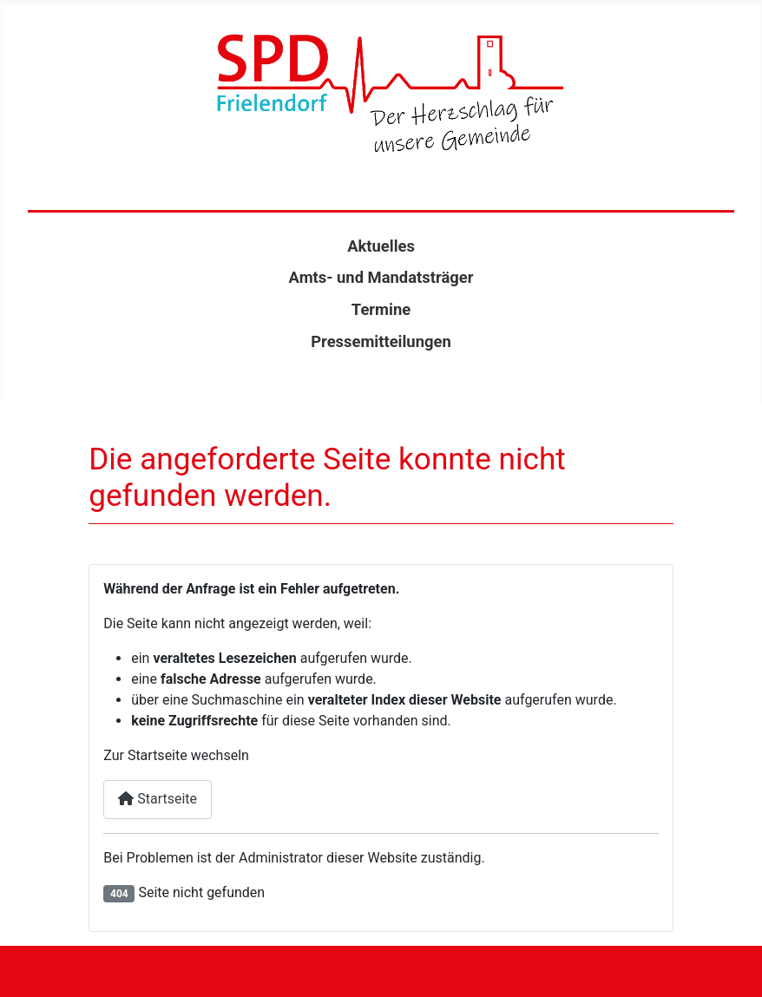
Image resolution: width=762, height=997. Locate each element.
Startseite (157, 798)
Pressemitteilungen (380, 341)
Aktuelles (381, 246)
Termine (381, 309)
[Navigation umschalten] (381, 971)
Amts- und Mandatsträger (381, 277)
